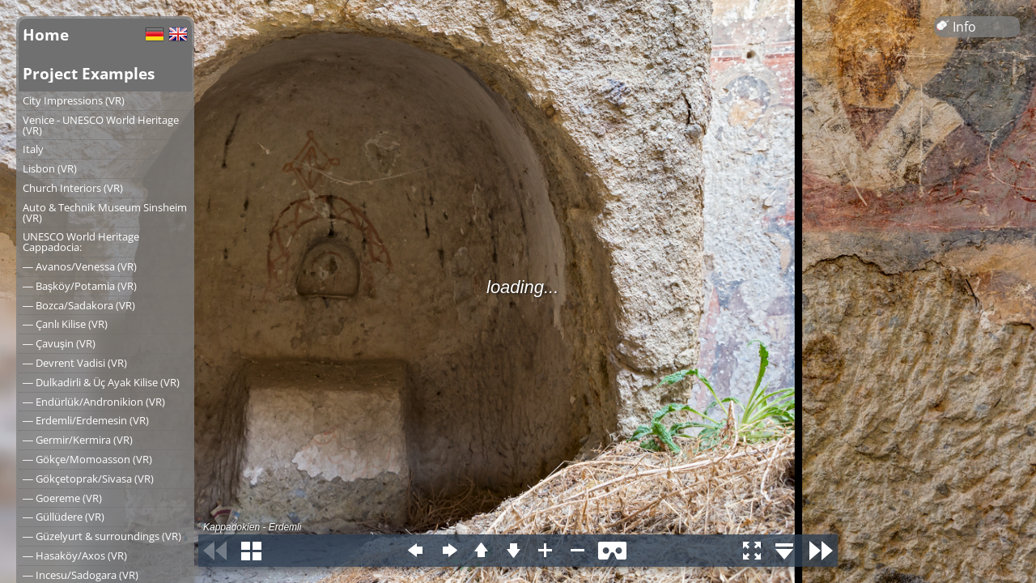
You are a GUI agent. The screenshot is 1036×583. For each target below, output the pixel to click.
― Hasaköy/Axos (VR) (75, 555)
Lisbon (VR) (50, 168)
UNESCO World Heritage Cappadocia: (81, 241)
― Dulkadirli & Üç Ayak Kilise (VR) (101, 382)
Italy (33, 149)
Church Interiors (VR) (73, 188)
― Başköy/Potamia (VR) (80, 286)
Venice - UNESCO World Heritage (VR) (101, 125)
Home (46, 34)
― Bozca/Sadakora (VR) (79, 305)
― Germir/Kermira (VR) (78, 439)
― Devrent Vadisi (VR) (75, 362)
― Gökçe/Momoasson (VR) (87, 459)
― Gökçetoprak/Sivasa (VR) (88, 478)
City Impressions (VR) (74, 100)
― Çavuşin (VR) (59, 343)
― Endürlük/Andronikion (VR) (94, 401)
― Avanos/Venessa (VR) (80, 266)
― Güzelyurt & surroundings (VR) (102, 536)
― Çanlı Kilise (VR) (65, 324)
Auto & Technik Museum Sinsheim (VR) (105, 212)
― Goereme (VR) (62, 498)
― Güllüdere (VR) (63, 516)
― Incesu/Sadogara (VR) (80, 575)
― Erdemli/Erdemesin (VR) (86, 420)
